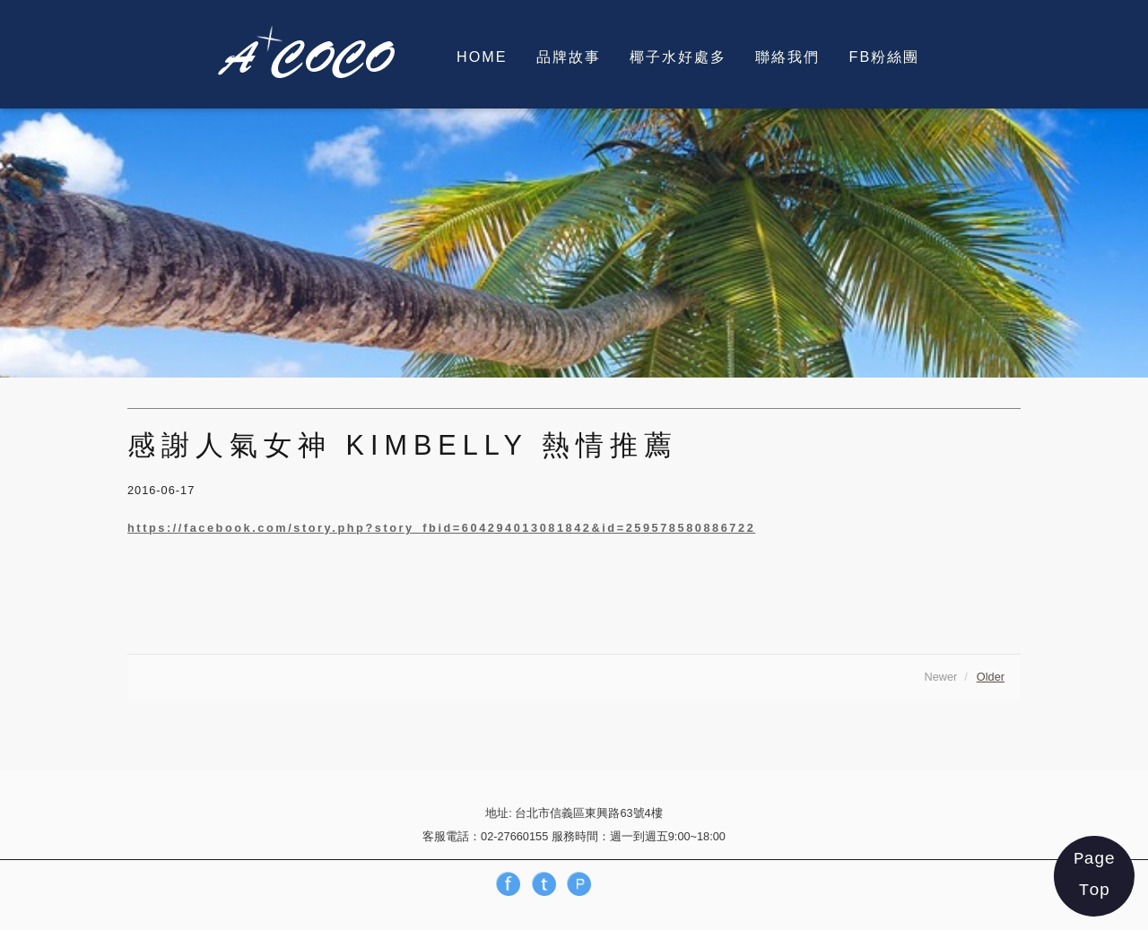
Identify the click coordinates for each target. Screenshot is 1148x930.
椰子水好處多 (678, 56)
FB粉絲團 (884, 56)
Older (990, 676)
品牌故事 (568, 56)
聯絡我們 (787, 56)
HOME (482, 56)
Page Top (1094, 874)
